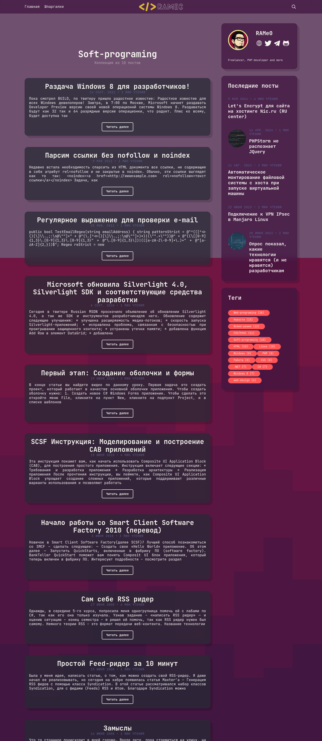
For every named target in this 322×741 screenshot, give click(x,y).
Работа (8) (242, 360)
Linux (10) (267, 346)
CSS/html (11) (244, 333)
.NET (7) (240, 367)
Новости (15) (243, 319)
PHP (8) (268, 353)
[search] (293, 6)
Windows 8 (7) (244, 373)
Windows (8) (242, 353)
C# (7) (262, 367)
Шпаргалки (54, 6)
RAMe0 (264, 33)
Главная (32, 6)
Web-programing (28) (249, 312)
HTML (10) (241, 346)
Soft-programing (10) (250, 340)
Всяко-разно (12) (246, 326)
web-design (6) (245, 380)
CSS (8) (266, 360)
